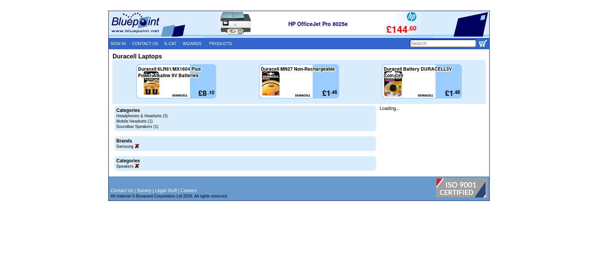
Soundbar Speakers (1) (137, 126)
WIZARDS (192, 43)
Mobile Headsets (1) (134, 121)
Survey (144, 190)
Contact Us (122, 190)
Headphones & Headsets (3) (141, 115)
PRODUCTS (220, 43)
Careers (188, 190)
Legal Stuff (166, 190)
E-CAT (170, 43)
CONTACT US (145, 43)
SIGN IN (118, 43)
